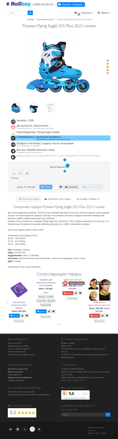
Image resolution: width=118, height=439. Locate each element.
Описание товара (29, 199)
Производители (14, 374)
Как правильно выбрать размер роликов (53, 139)
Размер (15, 178)
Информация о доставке (18, 346)
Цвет (48, 292)
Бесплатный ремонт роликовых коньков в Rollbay (28, 394)
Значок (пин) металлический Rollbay (20, 305)
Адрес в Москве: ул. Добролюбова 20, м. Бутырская (82, 377)
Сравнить (71, 187)
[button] (84, 13)
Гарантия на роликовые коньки (21, 354)
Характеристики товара (57, 199)
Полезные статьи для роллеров (21, 391)
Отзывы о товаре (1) (87, 199)
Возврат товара (67, 343)
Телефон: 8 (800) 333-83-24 (72, 369)
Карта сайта (66, 346)
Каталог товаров (71, 4)
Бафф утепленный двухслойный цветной (74, 281)
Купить (15, 316)
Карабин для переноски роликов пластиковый (47, 282)
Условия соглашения (17, 351)
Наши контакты (14, 343)
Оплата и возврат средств (19, 349)
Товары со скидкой (16, 380)
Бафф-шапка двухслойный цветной (100, 303)
